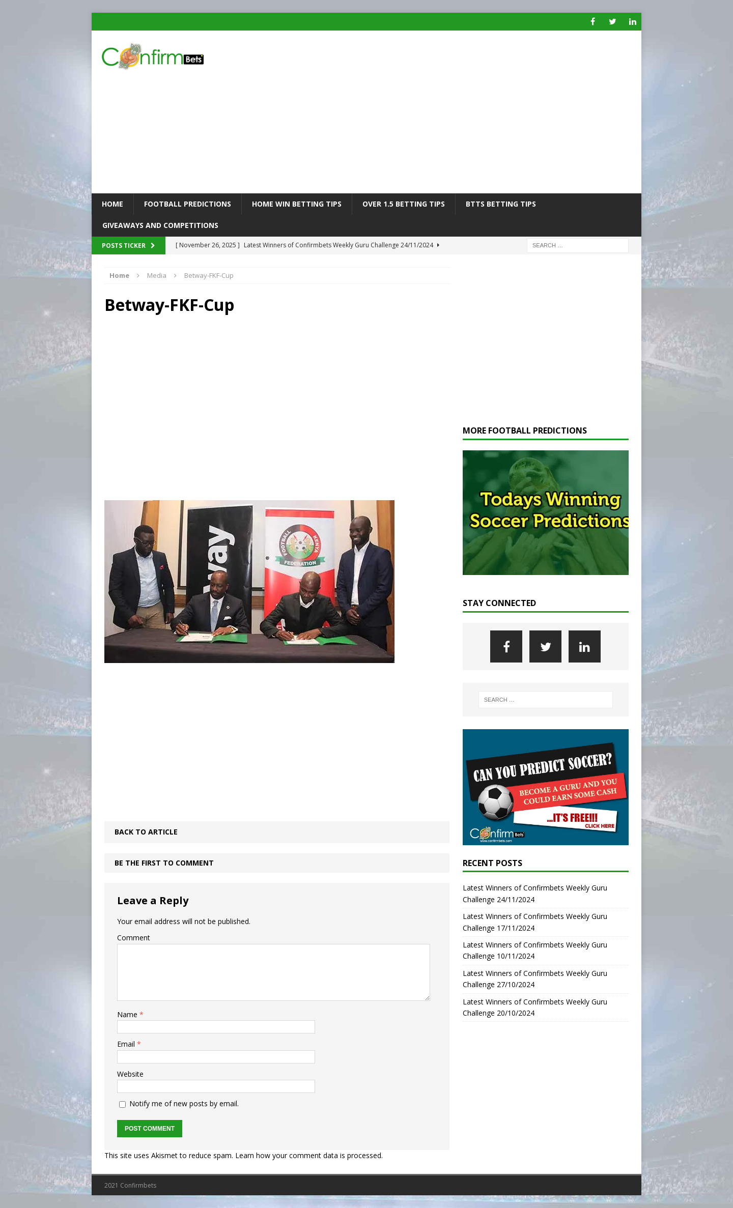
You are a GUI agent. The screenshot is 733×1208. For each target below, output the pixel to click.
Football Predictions (187, 204)
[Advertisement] (455, 112)
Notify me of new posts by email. (184, 1103)
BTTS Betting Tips (501, 204)
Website (130, 1074)
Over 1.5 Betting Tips (403, 204)
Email (127, 1044)
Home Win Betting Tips (297, 204)
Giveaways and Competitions (160, 225)
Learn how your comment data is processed (308, 1155)
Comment (133, 937)
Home (112, 204)
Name (128, 1014)
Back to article (146, 832)
